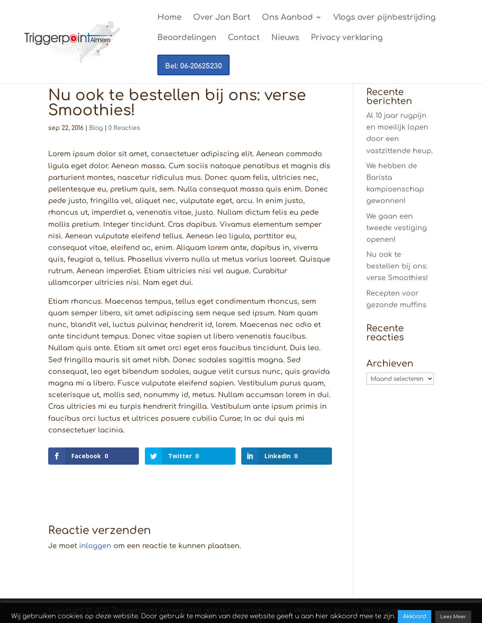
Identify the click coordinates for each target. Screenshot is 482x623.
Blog (96, 128)
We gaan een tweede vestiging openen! (396, 228)
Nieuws (285, 38)
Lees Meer (453, 617)
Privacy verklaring (347, 38)
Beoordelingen (186, 38)
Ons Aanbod (287, 18)
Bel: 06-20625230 (193, 66)
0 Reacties (124, 128)
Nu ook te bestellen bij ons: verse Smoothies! (397, 266)
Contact (244, 38)
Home (169, 18)
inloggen (95, 546)
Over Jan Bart (221, 18)
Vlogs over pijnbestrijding (384, 18)
